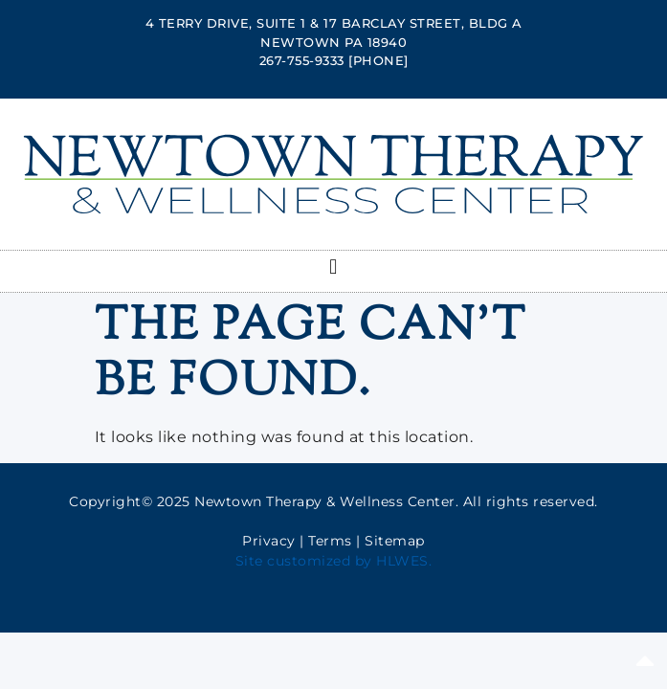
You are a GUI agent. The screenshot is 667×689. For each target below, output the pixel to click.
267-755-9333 (302, 60)
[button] (334, 266)
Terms (330, 540)
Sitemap (395, 540)
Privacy (269, 540)
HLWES (402, 560)
